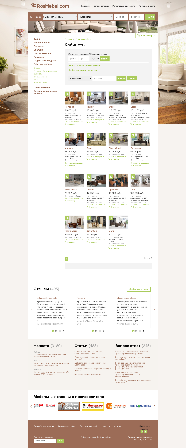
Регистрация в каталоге (124, 6)
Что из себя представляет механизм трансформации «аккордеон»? (131, 352)
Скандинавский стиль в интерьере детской (90, 358)
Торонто (81, 298)
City (132, 190)
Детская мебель (42, 53)
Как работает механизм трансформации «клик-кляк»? (133, 381)
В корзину (71, 124)
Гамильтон (71, 231)
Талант (91, 107)
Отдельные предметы (45, 60)
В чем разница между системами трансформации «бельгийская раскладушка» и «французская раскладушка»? (130, 366)
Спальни (38, 49)
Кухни (37, 39)
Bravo (112, 107)
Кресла (37, 68)
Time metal (71, 190)
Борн (89, 148)
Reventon (92, 231)
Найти (104, 58)
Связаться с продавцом (74, 122)
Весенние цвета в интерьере (88, 374)
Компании (85, 6)
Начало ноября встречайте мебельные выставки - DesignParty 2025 (51, 364)
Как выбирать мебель (44, 426)
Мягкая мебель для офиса (45, 71)
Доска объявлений (88, 426)
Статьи (81, 345)
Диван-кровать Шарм (126, 298)
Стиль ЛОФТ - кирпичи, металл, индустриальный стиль (89, 352)
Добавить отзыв (138, 289)
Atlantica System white (47, 298)
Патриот (69, 107)
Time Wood (115, 148)
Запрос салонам (101, 6)
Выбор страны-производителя (84, 65)
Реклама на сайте (147, 6)
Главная (68, 39)
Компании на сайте (66, 426)
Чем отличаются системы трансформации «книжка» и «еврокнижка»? (127, 374)
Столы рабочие (40, 77)
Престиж (114, 190)
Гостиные (39, 46)
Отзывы (41, 289)
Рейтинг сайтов (104, 437)
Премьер (135, 148)
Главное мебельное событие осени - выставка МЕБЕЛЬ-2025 (50, 355)
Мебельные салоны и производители (69, 396)
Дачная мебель (42, 87)
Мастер (69, 148)
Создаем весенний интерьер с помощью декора (93, 369)
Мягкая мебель (42, 42)
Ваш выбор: (148, 35)
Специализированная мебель (45, 92)
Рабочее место (40, 83)
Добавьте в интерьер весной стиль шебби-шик (91, 364)
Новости (41, 345)
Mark (111, 231)
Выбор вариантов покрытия (82, 70)
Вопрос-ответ (127, 345)
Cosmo (90, 190)
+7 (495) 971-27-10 (143, 439)
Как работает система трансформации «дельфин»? (132, 358)
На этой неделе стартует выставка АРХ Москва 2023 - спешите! (51, 373)
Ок (60, 440)
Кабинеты (38, 74)
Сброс (132, 78)
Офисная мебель (43, 64)
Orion (133, 107)
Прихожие (39, 57)
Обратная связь (88, 437)
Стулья (37, 80)
